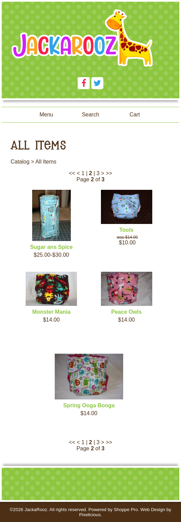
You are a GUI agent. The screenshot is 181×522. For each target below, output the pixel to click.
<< (72, 173)
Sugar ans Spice (51, 247)
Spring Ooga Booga (89, 405)
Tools (126, 230)
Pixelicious (90, 514)
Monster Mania (51, 312)
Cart (134, 114)
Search (90, 114)
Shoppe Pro (126, 509)
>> (109, 173)
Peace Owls (126, 312)
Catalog (20, 162)
